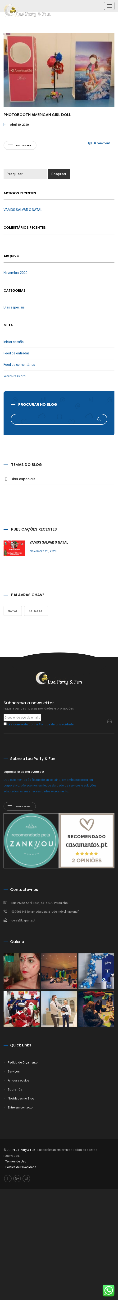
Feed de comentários (19, 364)
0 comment (102, 143)
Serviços (14, 1071)
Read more (19, 145)
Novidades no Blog (21, 1098)
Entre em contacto (20, 1107)
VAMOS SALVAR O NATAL (23, 210)
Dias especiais (14, 307)
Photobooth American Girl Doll (37, 114)
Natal (13, 611)
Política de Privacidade (20, 1167)
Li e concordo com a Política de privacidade (40, 724)
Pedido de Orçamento (23, 1062)
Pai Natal (36, 611)
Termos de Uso (15, 1161)
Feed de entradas (17, 353)
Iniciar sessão (14, 342)
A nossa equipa (18, 1080)
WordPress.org (15, 376)
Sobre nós (15, 1089)
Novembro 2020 (15, 273)
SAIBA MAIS (19, 806)
